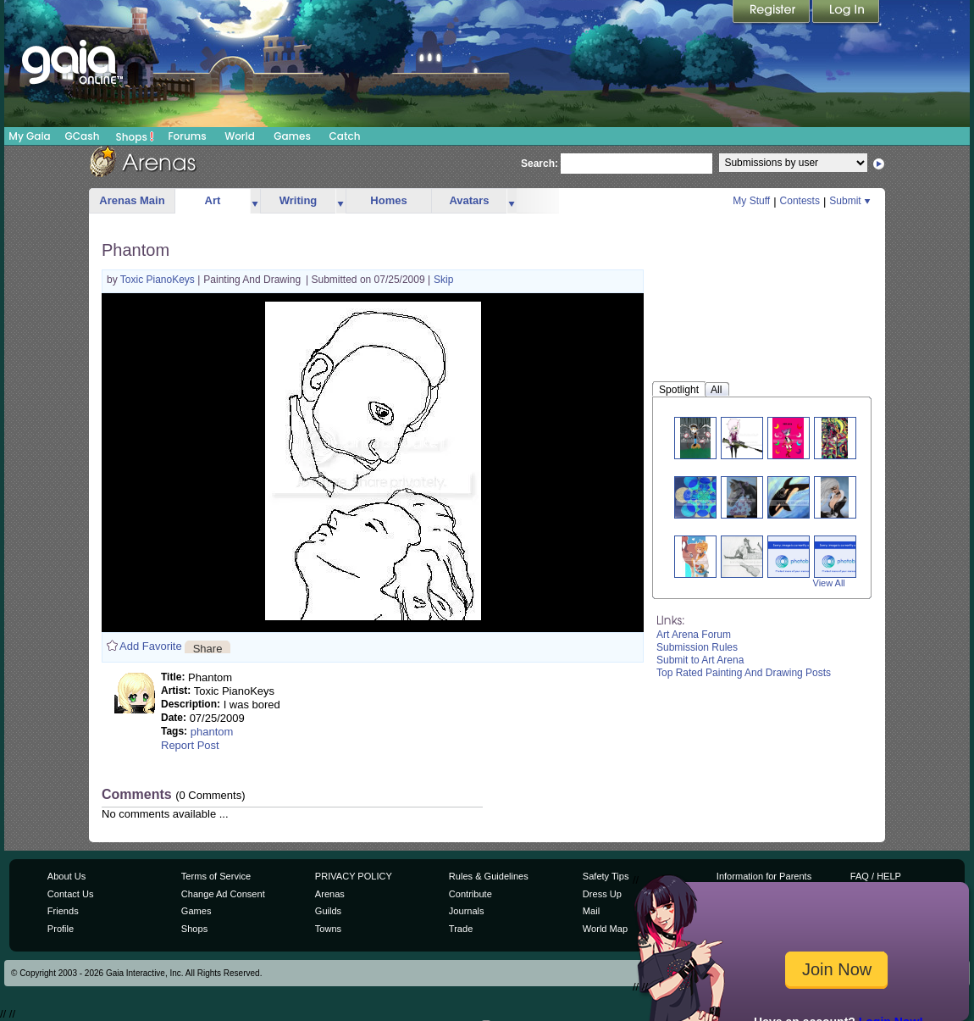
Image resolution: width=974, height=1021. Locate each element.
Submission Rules (697, 647)
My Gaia (29, 136)
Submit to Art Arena (700, 660)
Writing (298, 200)
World (239, 136)
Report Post (190, 745)
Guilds (328, 911)
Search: (539, 163)
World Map (605, 929)
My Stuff (751, 201)
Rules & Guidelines (489, 876)
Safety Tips (606, 876)
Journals (466, 911)
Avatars (469, 200)
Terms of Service (216, 876)
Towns (328, 929)
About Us (66, 876)
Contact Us (70, 894)
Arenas (330, 894)
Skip (443, 280)
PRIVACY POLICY (353, 876)
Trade (461, 929)
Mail (591, 911)
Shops (135, 136)
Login (846, 12)
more (255, 201)
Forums (187, 136)
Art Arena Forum (693, 635)
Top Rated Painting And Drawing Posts (743, 673)
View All (829, 583)
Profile (60, 929)
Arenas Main (131, 200)
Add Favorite (150, 646)
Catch (345, 136)
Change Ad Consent (223, 894)
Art (213, 200)
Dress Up (602, 894)
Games (292, 136)
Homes (388, 200)
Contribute (470, 894)
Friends (63, 911)
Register (772, 12)
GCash (82, 136)
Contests (800, 201)
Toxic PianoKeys (158, 280)
